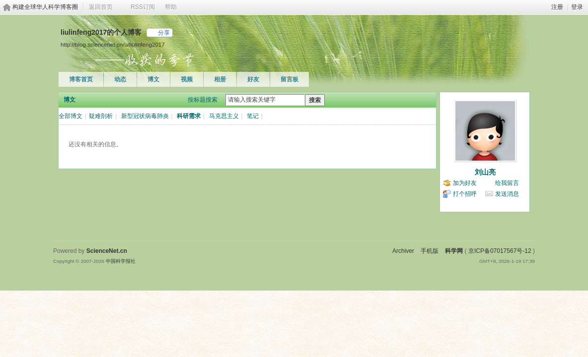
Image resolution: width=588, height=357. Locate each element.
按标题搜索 (203, 99)
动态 (120, 79)
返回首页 (101, 6)
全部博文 (70, 116)
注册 (557, 6)
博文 (153, 79)
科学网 (454, 250)
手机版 (430, 250)
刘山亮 (485, 172)
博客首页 (81, 79)
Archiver (403, 250)
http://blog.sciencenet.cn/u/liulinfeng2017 (113, 44)
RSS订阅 (143, 6)
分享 (164, 32)
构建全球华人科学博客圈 (45, 6)
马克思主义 (224, 116)
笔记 (253, 116)
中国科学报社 (121, 261)
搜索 (315, 100)
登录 (577, 6)
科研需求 (189, 116)
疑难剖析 (101, 116)
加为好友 (465, 182)
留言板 (289, 79)
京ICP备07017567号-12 (499, 250)
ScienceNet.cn (106, 250)
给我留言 (507, 182)
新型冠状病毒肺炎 (145, 116)
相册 (220, 79)
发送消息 (507, 193)
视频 (187, 79)
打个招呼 (465, 193)
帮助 (171, 6)
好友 (253, 79)
